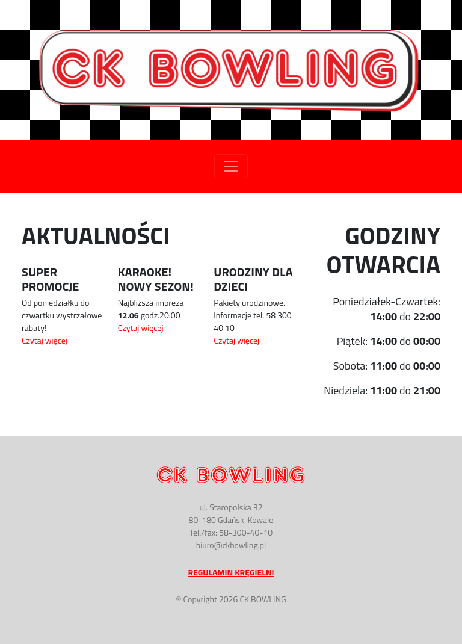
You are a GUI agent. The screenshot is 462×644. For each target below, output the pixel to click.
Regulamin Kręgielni (231, 572)
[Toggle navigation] (231, 166)
